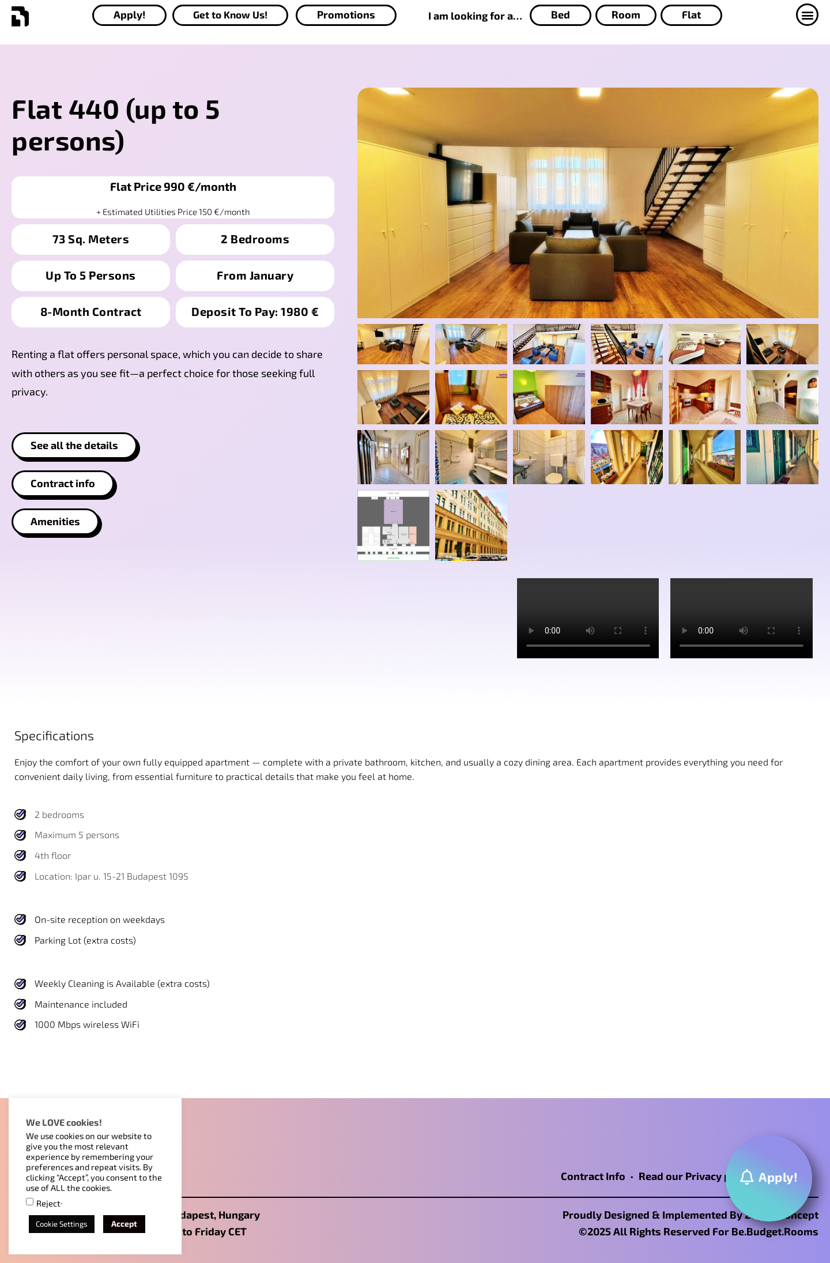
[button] (807, 14)
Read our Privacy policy (696, 1176)
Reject (48, 1203)
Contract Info (593, 1176)
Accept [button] (124, 1223)
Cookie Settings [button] (62, 1223)
